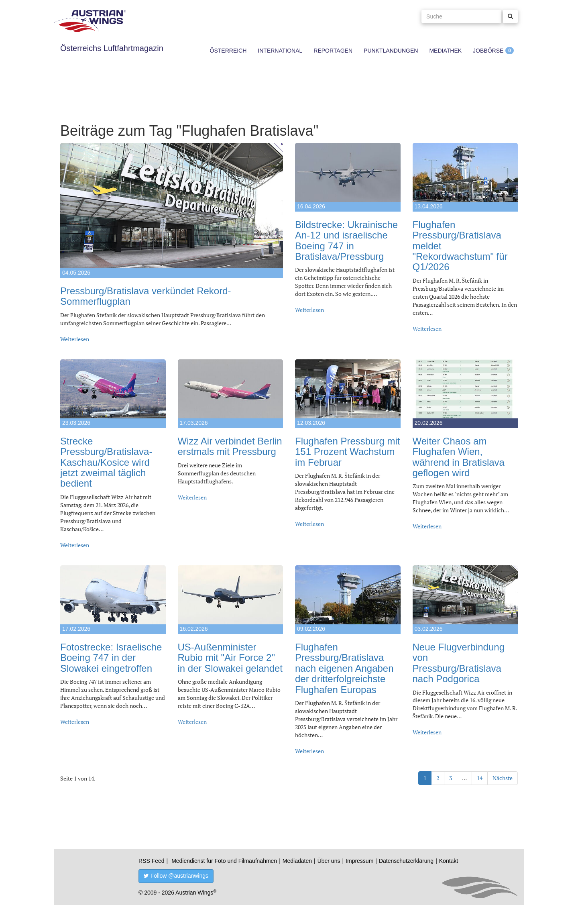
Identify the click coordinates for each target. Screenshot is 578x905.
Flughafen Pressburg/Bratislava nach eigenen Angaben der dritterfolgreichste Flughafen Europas (344, 668)
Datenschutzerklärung (406, 861)
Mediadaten (297, 861)
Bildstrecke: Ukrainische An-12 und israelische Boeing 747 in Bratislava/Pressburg (346, 240)
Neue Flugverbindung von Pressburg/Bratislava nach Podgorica (459, 663)
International (280, 50)
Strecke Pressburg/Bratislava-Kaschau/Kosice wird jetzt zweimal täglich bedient (106, 462)
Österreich (228, 50)
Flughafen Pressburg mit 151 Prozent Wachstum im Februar (347, 452)
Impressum (359, 861)
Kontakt (448, 861)
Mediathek (445, 50)
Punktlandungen (391, 50)
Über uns (328, 861)
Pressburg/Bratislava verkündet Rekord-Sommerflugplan (145, 296)
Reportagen (332, 50)
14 (479, 778)
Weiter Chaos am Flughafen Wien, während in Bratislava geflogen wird (459, 457)
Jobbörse (488, 50)
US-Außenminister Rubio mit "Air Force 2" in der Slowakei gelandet (230, 658)
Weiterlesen (74, 339)
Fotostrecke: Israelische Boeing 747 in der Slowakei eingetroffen (111, 658)
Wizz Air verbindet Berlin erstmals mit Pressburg (230, 446)
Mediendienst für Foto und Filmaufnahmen (224, 861)
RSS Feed (151, 861)
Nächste (503, 778)
